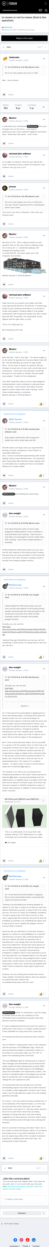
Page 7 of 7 (24, 47)
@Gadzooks (32, 126)
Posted (18, 60)
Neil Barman (33, 677)
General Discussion (27, 30)
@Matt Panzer (8, 494)
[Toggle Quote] (6, 67)
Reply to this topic (24, 38)
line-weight (34, 595)
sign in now (15, 1184)
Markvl (32, 67)
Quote (10, 94)
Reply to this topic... (14, 1199)
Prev (9, 47)
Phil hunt (8, 27)
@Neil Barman (8, 1013)
